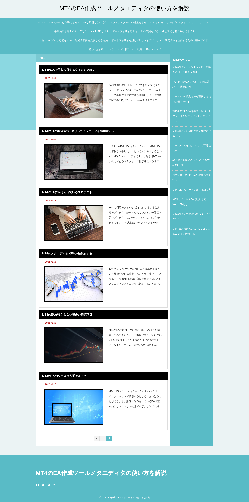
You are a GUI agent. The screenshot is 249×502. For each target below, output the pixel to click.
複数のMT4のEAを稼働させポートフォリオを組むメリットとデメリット (191, 116)
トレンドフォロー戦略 (129, 49)
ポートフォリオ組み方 (124, 31)
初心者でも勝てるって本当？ (178, 31)
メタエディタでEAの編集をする (128, 22)
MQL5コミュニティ (200, 22)
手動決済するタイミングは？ (70, 31)
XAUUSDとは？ (99, 31)
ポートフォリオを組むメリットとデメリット (136, 40)
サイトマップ (153, 49)
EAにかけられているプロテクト (168, 22)
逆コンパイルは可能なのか (56, 40)
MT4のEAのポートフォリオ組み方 (191, 189)
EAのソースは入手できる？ (64, 22)
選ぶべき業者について (100, 49)
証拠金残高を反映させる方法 (91, 40)
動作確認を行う (149, 31)
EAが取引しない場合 (95, 22)
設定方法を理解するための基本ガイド (186, 40)
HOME (41, 22)
